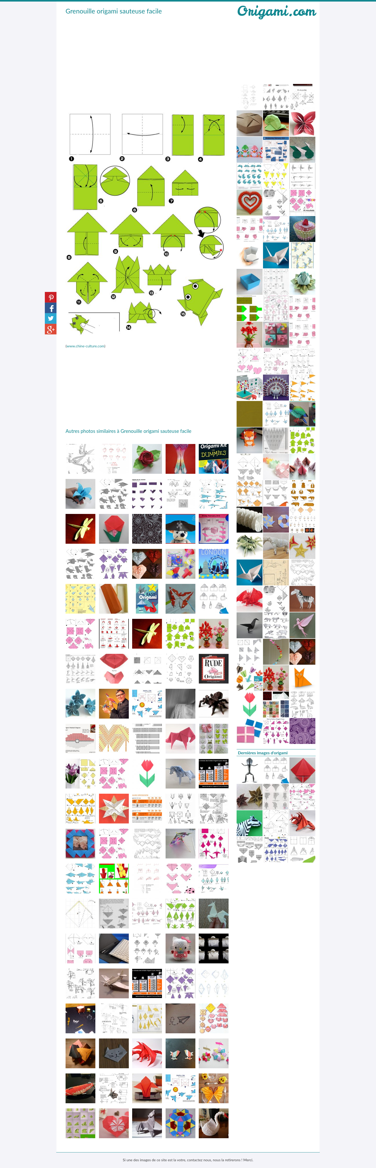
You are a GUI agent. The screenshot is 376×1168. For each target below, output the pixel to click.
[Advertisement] (147, 54)
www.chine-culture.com (85, 346)
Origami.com (276, 11)
